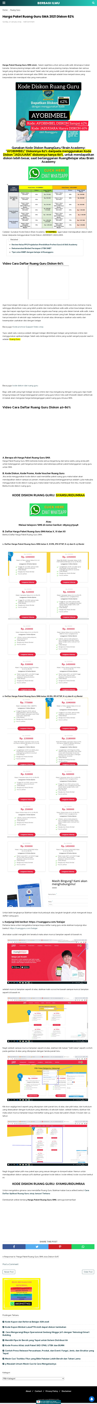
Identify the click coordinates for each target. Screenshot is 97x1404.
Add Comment (28, 23)
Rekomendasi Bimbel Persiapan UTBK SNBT (32, 249)
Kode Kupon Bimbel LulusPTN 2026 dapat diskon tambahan (35, 1328)
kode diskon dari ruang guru (25, 387)
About (25, 1392)
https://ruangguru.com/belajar (24, 929)
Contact (37, 1392)
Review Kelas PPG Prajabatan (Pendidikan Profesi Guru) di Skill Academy (44, 246)
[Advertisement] (48, 44)
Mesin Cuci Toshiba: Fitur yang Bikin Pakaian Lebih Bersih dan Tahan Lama (42, 1360)
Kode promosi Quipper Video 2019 (28, 328)
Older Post (88, 1273)
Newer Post (9, 1273)
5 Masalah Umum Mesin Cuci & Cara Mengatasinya (30, 1365)
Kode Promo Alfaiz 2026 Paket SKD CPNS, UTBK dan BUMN (34, 1346)
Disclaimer (69, 1392)
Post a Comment (10, 1265)
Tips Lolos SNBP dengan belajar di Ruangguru (32, 253)
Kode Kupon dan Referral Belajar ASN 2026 (27, 1323)
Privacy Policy (52, 1392)
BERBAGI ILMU (48, 3)
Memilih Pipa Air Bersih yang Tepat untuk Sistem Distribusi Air (36, 1341)
